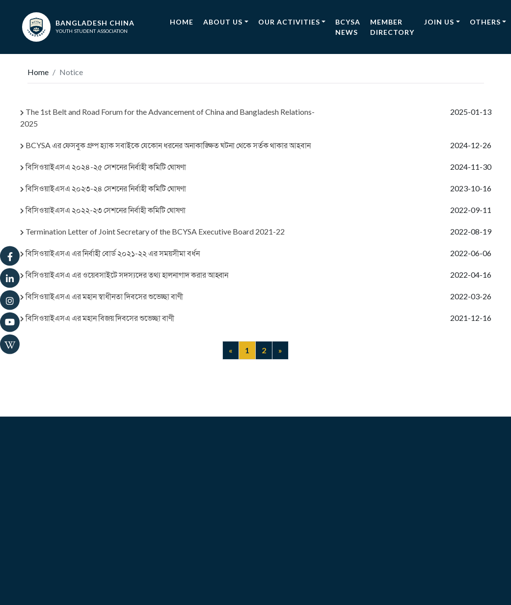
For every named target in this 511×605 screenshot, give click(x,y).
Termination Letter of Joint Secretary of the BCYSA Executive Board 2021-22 (152, 231)
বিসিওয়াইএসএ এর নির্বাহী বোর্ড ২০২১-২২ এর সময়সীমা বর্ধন (110, 253)
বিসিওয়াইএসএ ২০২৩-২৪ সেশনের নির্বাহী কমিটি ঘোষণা (103, 188)
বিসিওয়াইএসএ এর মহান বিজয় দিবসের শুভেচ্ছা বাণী (97, 317)
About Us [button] (222, 22)
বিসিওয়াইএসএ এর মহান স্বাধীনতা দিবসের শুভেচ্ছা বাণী (101, 296)
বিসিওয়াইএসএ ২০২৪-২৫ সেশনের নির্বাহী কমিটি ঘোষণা (103, 166)
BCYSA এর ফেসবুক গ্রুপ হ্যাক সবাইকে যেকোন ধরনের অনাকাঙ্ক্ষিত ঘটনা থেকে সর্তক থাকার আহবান (165, 145)
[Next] (280, 350)
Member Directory (392, 27)
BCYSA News (347, 27)
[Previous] (230, 350)
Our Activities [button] (289, 22)
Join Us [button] (439, 22)
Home (184, 21)
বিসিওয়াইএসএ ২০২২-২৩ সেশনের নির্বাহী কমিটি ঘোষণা (103, 209)
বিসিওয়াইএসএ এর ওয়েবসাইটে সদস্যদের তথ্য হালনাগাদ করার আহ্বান (124, 274)
